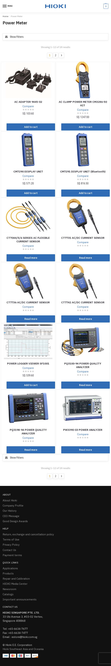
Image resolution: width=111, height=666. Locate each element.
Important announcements (19, 599)
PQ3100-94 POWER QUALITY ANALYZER (82, 365)
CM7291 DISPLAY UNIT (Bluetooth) (83, 171)
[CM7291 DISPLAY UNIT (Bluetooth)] (83, 149)
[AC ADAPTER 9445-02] (28, 80)
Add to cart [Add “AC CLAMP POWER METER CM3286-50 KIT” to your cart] (85, 127)
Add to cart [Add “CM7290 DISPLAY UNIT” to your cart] (31, 193)
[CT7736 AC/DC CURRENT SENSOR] (28, 280)
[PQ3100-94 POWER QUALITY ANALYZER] (83, 341)
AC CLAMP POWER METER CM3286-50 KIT (83, 103)
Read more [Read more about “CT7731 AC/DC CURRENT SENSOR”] (85, 257)
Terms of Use (11, 539)
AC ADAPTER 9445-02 (28, 101)
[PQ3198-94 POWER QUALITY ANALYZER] (28, 408)
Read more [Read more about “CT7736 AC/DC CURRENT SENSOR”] (30, 319)
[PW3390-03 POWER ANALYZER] (83, 408)
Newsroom (9, 589)
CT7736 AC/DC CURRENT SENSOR (28, 302)
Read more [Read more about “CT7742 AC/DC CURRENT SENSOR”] (85, 319)
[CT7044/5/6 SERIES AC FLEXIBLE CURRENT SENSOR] (28, 216)
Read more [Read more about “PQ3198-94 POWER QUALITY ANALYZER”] (30, 449)
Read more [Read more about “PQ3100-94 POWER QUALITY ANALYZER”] (85, 385)
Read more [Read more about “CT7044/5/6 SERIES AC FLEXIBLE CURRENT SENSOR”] (30, 257)
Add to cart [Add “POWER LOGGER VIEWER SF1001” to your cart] (31, 385)
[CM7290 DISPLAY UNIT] (28, 149)
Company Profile (13, 505)
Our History (9, 510)
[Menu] (8, 6)
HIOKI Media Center (15, 583)
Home (5, 16)
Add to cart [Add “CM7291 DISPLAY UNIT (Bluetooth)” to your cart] (85, 193)
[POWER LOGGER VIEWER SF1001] (28, 341)
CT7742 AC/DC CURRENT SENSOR (82, 302)
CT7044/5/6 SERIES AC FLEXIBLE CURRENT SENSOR (28, 239)
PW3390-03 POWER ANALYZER (82, 429)
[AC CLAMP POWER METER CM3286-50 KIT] (83, 80)
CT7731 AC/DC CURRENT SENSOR (82, 237)
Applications (10, 568)
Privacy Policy (11, 544)
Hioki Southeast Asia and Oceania (23, 649)
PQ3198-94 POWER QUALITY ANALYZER (28, 431)
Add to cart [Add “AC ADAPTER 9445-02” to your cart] (31, 127)
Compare (28, 106)
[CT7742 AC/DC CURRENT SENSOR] (83, 280)
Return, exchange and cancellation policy (28, 534)
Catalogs (8, 594)
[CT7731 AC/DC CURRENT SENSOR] (83, 216)
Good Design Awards (15, 521)
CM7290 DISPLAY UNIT (28, 171)
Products (8, 573)
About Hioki (10, 500)
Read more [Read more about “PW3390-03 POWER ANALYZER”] (85, 449)
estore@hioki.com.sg (24, 637)
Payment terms (12, 555)
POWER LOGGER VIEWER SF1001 (28, 363)
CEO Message (11, 516)
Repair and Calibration (16, 578)
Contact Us (9, 550)
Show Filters (14, 36)
